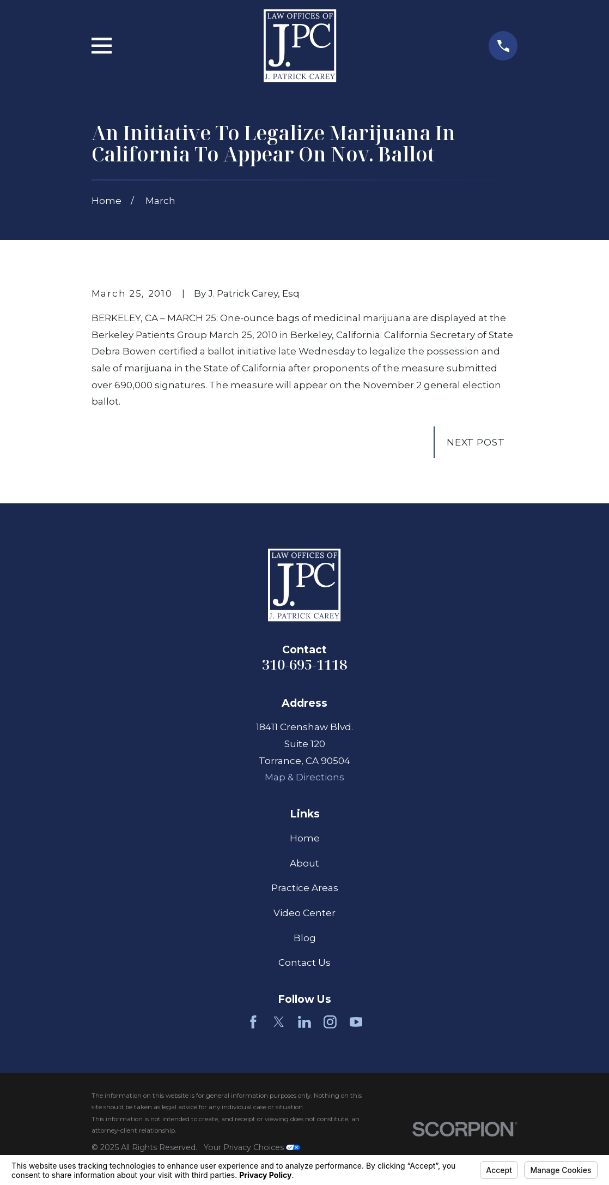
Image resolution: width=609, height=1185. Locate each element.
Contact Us (304, 962)
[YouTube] (356, 1021)
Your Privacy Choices (252, 1147)
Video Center (304, 912)
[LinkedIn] (304, 1021)
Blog (305, 938)
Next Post (476, 442)
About (304, 863)
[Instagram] (330, 1021)
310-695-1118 (304, 664)
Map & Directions (304, 777)
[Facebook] (253, 1021)
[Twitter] (278, 1021)
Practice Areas (304, 887)
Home (305, 838)
